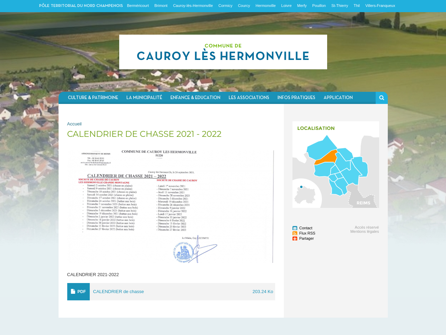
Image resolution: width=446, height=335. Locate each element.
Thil (356, 5)
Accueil (74, 123)
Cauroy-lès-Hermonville (193, 5)
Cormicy (225, 5)
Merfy (302, 5)
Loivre (286, 5)
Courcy (244, 5)
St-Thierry (339, 5)
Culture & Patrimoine (93, 98)
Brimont (160, 5)
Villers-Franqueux (380, 5)
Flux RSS (307, 233)
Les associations (249, 98)
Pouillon (319, 5)
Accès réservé (367, 227)
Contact (306, 228)
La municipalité (144, 98)
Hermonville (265, 5)
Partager (306, 238)
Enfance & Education (195, 98)
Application (338, 98)
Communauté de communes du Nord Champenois (223, 52)
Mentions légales (364, 231)
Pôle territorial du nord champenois (81, 6)
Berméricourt (138, 5)
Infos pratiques (296, 98)
